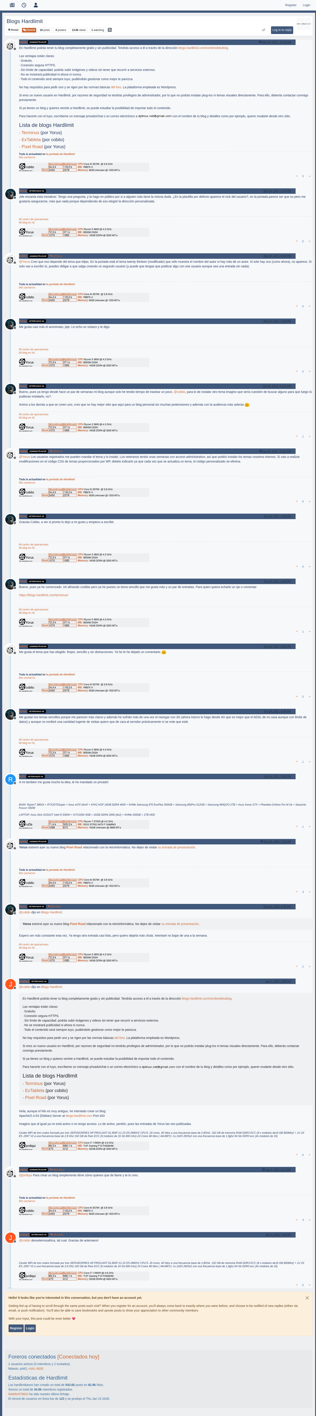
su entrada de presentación (176, 847)
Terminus (30, 132)
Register (16, 1328)
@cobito (54, 906)
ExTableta (31, 139)
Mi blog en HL (27, 222)
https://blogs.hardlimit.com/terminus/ (43, 595)
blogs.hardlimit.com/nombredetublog (203, 48)
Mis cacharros (27, 157)
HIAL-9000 (36, 1368)
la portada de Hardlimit (60, 154)
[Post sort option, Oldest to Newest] (264, 30)
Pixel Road (32, 146)
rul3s (22, 776)
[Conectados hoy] (78, 1357)
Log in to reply (282, 30)
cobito (23, 42)
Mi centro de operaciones (33, 219)
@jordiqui (57, 1169)
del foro (116, 87)
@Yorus (56, 256)
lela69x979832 (18, 1394)
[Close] (307, 1298)
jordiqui (24, 981)
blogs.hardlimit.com (79, 1115)
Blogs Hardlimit (51, 912)
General (29, 30)
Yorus (23, 191)
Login (30, 1328)
